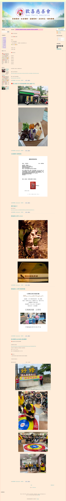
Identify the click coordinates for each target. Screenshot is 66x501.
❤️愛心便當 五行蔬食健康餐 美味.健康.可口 (23, 83)
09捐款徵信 (4, 47)
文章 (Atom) (34, 487)
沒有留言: (22, 80)
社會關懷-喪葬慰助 (16, 154)
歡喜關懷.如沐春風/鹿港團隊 (19, 339)
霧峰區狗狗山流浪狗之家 (7, 70)
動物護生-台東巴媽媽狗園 (18, 289)
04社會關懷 (4, 41)
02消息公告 (4, 38)
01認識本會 (4, 37)
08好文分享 (4, 46)
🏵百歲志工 (14, 206)
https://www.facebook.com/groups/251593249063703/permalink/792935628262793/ (23, 346)
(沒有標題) (3, 75)
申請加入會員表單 (61, 29)
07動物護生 (4, 45)
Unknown (59, 31)
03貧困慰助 (4, 40)
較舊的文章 (52, 485)
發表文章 (59, 38)
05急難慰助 (4, 42)
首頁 (31, 485)
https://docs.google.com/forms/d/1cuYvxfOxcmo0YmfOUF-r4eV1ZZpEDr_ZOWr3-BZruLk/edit (25, 73)
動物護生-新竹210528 (17, 216)
